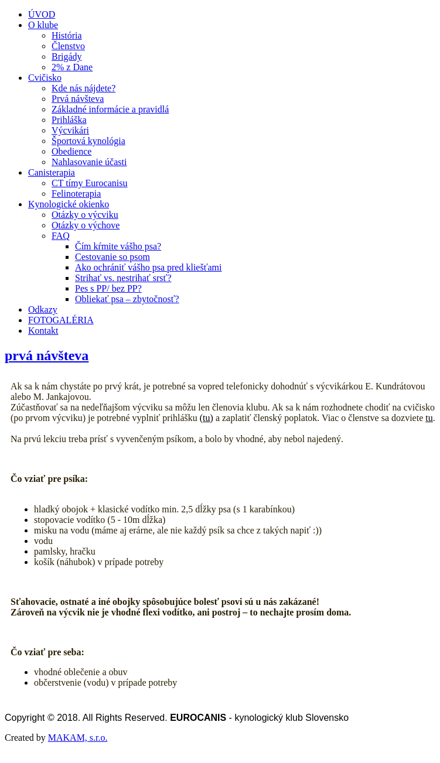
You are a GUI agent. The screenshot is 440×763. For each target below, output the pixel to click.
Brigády (67, 56)
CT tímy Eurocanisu (89, 183)
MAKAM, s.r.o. (78, 738)
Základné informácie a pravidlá (110, 109)
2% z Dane (72, 67)
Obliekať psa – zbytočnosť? (127, 299)
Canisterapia (51, 172)
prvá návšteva (46, 355)
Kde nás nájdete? (83, 88)
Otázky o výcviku (85, 215)
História (67, 35)
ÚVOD (41, 14)
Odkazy (42, 309)
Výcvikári (70, 130)
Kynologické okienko (68, 204)
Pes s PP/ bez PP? (108, 288)
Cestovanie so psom (112, 257)
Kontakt (43, 331)
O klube (43, 25)
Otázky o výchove (86, 225)
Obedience (71, 151)
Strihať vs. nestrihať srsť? (123, 278)
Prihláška (69, 120)
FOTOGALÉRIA (61, 320)
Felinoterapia (76, 194)
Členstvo (68, 46)
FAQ (61, 236)
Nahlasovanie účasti (89, 162)
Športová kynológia (88, 141)
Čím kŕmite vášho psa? (118, 246)
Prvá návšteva (78, 99)
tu (206, 418)
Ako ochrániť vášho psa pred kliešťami (148, 267)
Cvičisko (45, 78)
